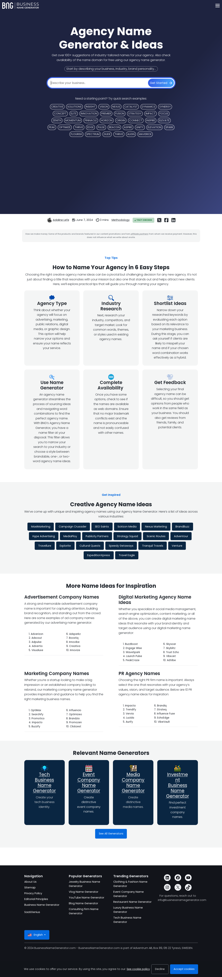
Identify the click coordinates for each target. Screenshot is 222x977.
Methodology (121, 220)
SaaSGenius (32, 912)
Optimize (64, 127)
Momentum (73, 120)
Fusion (119, 113)
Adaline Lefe (61, 220)
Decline (160, 969)
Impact (150, 113)
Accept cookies (184, 969)
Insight (91, 106)
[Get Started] (161, 83)
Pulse (101, 127)
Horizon (106, 120)
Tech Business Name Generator (44, 782)
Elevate (164, 120)
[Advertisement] (111, 174)
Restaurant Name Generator (132, 902)
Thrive (79, 127)
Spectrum (93, 134)
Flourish (76, 134)
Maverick (145, 134)
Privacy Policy (33, 893)
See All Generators (111, 833)
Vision (104, 106)
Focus (163, 113)
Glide (107, 134)
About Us (30, 882)
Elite (74, 113)
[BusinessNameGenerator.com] (20, 5)
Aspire (128, 127)
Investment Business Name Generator (177, 785)
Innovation (89, 113)
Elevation (154, 127)
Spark (169, 127)
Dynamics (148, 106)
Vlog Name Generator (83, 892)
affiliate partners (139, 233)
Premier (106, 113)
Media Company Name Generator (133, 782)
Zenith (57, 120)
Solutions (74, 106)
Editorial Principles (36, 899)
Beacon (114, 127)
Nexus (116, 106)
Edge (90, 127)
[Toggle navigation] (217, 5)
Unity (140, 127)
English (36, 935)
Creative (57, 106)
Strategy (135, 113)
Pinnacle (91, 120)
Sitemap (30, 887)
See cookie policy (138, 969)
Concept (60, 113)
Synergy (165, 106)
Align (131, 134)
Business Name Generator (41, 905)
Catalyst (131, 106)
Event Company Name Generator (88, 782)
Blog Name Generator (83, 903)
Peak (52, 127)
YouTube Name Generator (86, 897)
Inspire (150, 120)
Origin (120, 120)
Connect (135, 120)
